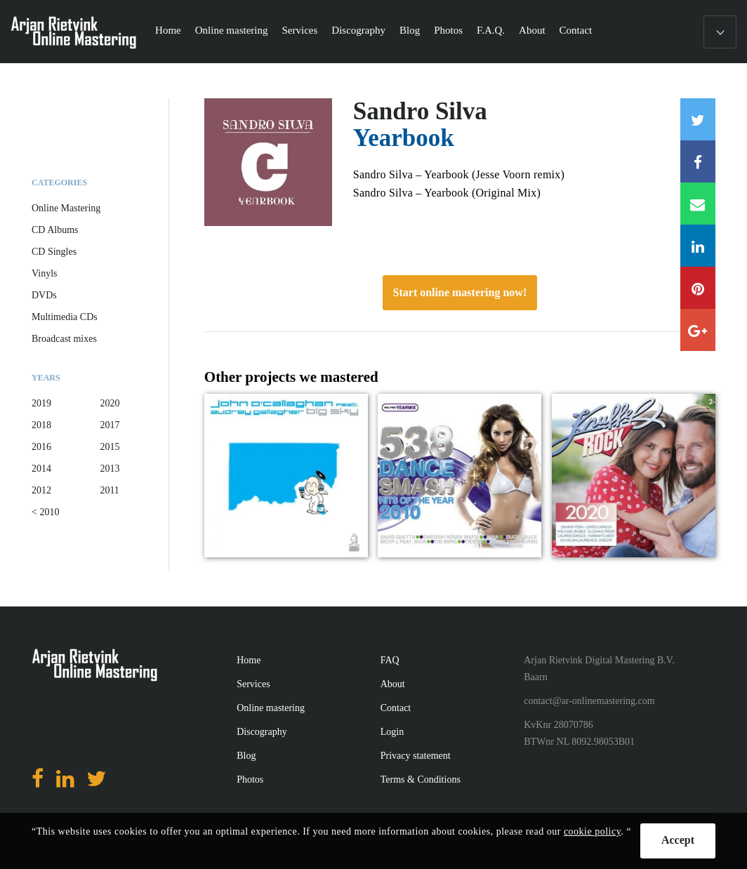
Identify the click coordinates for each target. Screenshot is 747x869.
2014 (41, 468)
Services (300, 30)
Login (392, 732)
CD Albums (55, 230)
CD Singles (54, 251)
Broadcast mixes (64, 338)
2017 (109, 425)
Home (168, 30)
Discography (358, 30)
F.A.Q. (491, 30)
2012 (41, 490)
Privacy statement (416, 755)
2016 (41, 447)
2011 (109, 490)
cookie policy (592, 831)
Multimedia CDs (65, 317)
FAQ (390, 660)
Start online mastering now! (460, 292)
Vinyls (45, 273)
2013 (109, 468)
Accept (677, 840)
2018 (41, 425)
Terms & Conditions (421, 779)
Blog (409, 30)
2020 (109, 403)
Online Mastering (66, 208)
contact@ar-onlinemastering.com (589, 701)
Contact (576, 30)
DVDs (44, 295)
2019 (41, 403)
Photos (448, 30)
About (532, 30)
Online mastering (231, 30)
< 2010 (45, 512)
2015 (109, 447)
